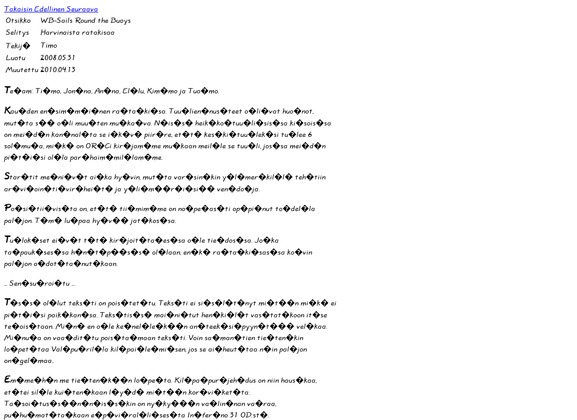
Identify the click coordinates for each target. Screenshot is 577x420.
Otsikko (18, 20)
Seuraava (82, 9)
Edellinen (50, 9)
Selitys (17, 32)
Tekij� (18, 46)
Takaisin (19, 9)
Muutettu (22, 70)
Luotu (15, 58)
